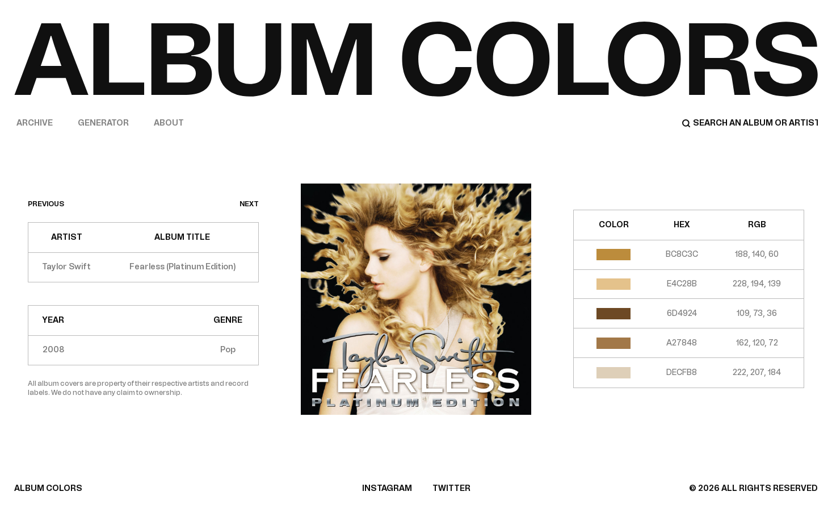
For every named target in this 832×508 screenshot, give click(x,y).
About (169, 123)
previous (46, 204)
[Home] (416, 58)
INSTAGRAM (387, 488)
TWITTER (451, 488)
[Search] (750, 123)
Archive (34, 123)
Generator (103, 123)
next (249, 204)
